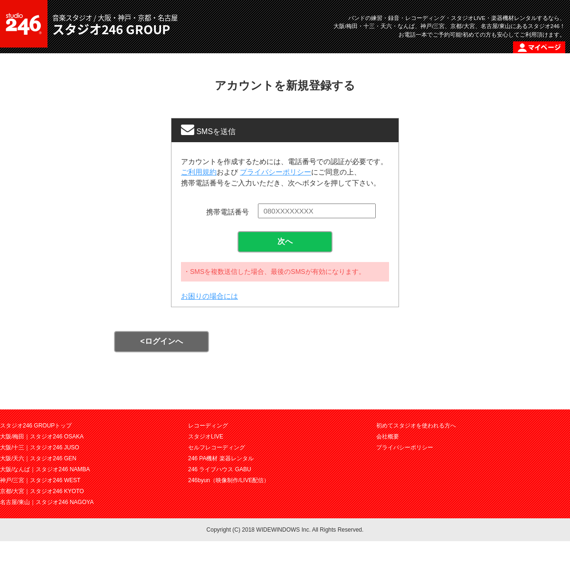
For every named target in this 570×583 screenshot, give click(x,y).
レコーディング (208, 425)
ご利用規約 (199, 172)
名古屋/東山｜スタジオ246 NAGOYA (47, 502)
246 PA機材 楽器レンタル (221, 458)
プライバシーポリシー (275, 172)
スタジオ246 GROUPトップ (36, 425)
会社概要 (387, 436)
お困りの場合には (209, 296)
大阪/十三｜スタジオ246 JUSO (39, 447)
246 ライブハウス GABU (219, 469)
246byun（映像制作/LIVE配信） (228, 480)
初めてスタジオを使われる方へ (416, 425)
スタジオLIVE (205, 436)
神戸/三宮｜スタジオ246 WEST (40, 480)
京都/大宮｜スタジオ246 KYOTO (42, 491)
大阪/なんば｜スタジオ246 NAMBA (45, 469)
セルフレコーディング (216, 447)
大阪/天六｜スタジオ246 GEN (38, 458)
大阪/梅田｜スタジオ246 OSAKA (42, 436)
